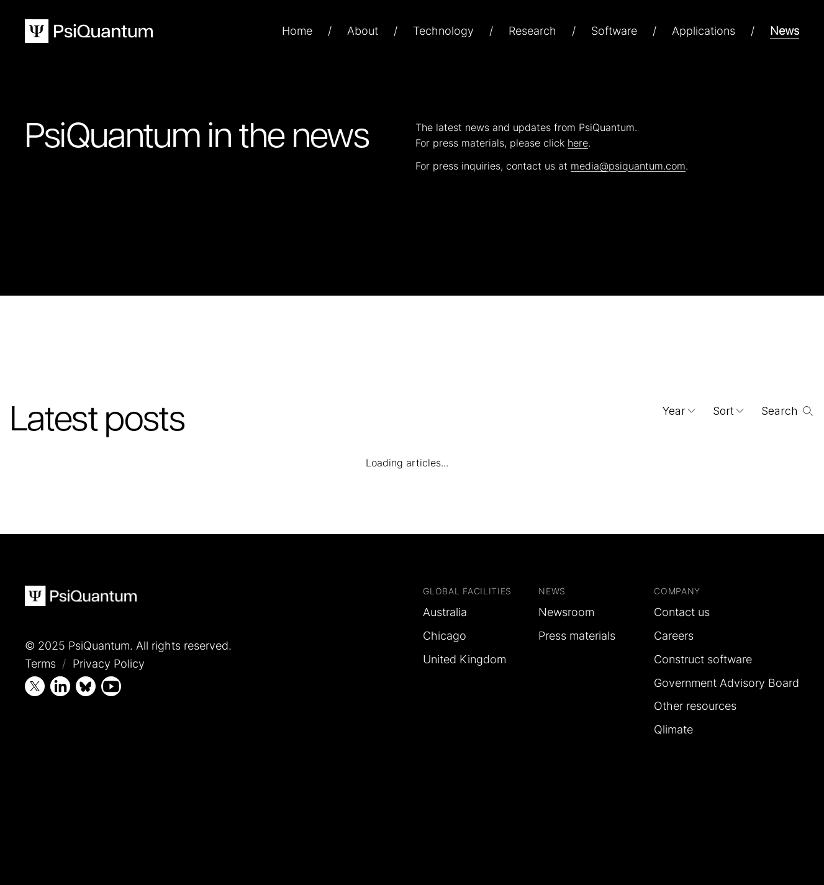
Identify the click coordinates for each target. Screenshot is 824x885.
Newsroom (566, 612)
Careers (674, 635)
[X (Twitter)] (35, 686)
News (784, 30)
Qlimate (673, 729)
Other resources (695, 705)
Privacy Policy (109, 663)
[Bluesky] (86, 686)
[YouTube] (111, 686)
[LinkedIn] (60, 686)
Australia (445, 612)
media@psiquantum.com (628, 166)
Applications (703, 30)
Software (614, 30)
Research (532, 30)
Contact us (682, 612)
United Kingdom (464, 659)
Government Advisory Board (726, 682)
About (362, 30)
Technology (443, 30)
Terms (40, 663)
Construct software (703, 659)
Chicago (444, 635)
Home (297, 30)
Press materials (576, 635)
